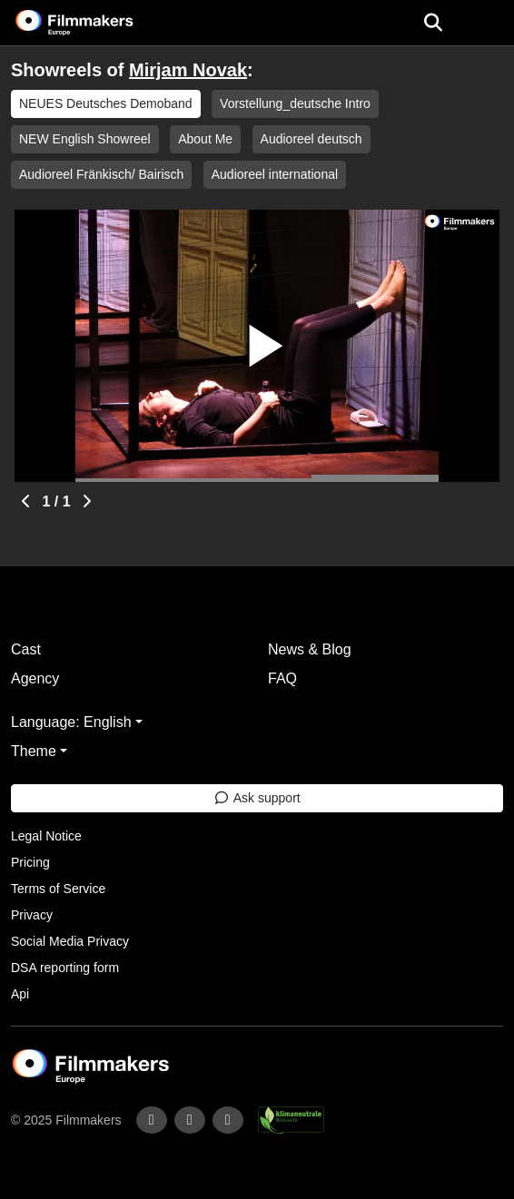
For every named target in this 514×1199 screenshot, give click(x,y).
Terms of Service (58, 888)
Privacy (32, 915)
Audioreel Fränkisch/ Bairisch (101, 174)
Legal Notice (46, 836)
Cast (26, 649)
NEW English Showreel (85, 139)
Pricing (30, 862)
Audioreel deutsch (311, 139)
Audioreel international (275, 174)
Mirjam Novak (188, 70)
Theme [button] (33, 751)
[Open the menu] (433, 22)
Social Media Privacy (70, 941)
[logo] (96, 22)
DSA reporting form (65, 967)
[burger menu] (486, 23)
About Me (205, 139)
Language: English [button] (71, 722)
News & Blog (309, 649)
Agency (35, 678)
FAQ (282, 678)
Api (20, 994)
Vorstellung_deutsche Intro (295, 103)
